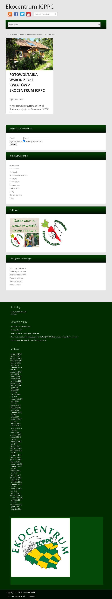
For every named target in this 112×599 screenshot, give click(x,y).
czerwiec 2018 (16, 412)
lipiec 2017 (14, 417)
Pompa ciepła (15, 284)
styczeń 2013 (15, 475)
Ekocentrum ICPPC (30, 6)
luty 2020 (13, 396)
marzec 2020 (15, 394)
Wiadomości (16, 185)
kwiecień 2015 (15, 441)
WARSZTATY (14, 188)
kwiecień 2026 (15, 354)
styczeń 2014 (15, 457)
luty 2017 (13, 421)
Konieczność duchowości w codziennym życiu (28, 340)
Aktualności (14, 165)
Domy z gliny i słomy (18, 268)
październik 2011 (16, 498)
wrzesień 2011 (16, 500)
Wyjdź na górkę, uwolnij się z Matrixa (24, 333)
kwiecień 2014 (15, 455)
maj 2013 (13, 468)
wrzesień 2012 (16, 482)
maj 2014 (13, 453)
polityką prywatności (33, 141)
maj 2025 (13, 370)
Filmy (12, 192)
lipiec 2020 (14, 390)
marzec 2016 (15, 433)
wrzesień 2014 (16, 450)
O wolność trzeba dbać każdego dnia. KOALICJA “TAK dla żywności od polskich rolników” (44, 337)
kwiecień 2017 (15, 419)
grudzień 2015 (15, 435)
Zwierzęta (15, 182)
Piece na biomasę (16, 278)
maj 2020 (13, 392)
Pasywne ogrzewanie (18, 275)
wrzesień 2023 (16, 381)
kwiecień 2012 (15, 489)
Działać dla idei (16, 330)
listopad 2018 (15, 405)
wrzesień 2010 (16, 504)
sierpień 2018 (15, 408)
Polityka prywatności (18, 312)
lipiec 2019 (14, 401)
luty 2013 (13, 473)
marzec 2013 (15, 471)
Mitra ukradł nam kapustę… (21, 326)
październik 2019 (16, 399)
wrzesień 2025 (16, 361)
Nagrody (15, 172)
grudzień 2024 (15, 372)
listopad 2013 (15, 462)
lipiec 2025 (14, 365)
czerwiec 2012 (16, 484)
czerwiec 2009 (16, 509)
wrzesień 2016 (16, 428)
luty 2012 (13, 491)
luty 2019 (13, 403)
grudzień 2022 (15, 383)
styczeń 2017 (15, 423)
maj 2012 (13, 486)
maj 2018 (13, 414)
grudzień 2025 (15, 358)
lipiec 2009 (14, 507)
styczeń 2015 (15, 446)
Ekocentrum (14, 169)
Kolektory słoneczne (18, 271)
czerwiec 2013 (16, 466)
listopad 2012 (15, 480)
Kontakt (13, 314)
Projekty (14, 179)
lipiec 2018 (14, 410)
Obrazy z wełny (16, 195)
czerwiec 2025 (16, 367)
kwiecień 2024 (15, 376)
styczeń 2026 (15, 356)
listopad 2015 (15, 437)
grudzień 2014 (15, 448)
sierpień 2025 (15, 363)
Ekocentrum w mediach (20, 175)
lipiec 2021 (14, 388)
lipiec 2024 (14, 374)
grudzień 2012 (15, 477)
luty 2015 (13, 444)
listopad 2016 (15, 426)
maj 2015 (13, 439)
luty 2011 (13, 502)
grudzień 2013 (15, 459)
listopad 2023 (15, 378)
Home (22, 34)
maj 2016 (13, 430)
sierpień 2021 (15, 385)
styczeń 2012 (15, 493)
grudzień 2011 (15, 495)
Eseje (12, 198)
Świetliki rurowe (16, 281)
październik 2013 (16, 464)
